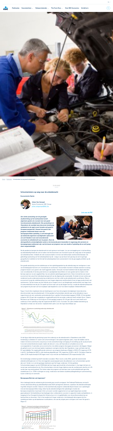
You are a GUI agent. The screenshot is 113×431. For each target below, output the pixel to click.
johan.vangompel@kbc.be (40, 206)
